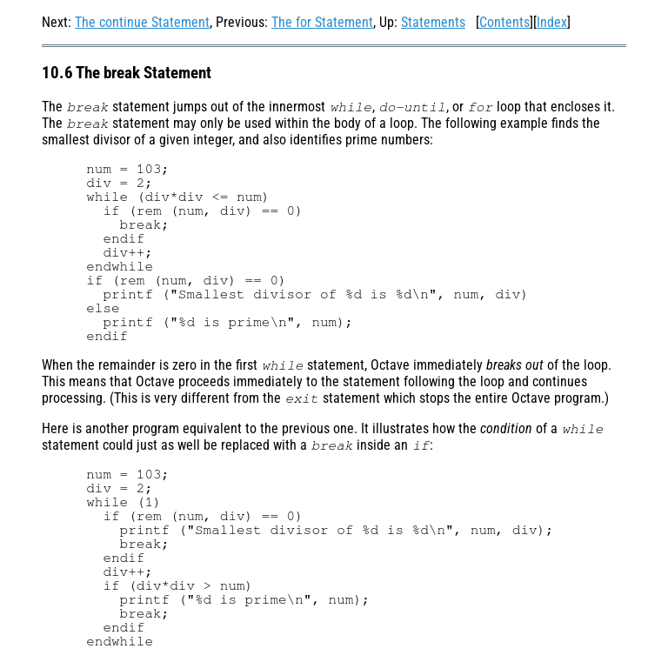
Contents (504, 22)
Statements (433, 22)
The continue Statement (142, 22)
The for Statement (322, 22)
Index (552, 22)
